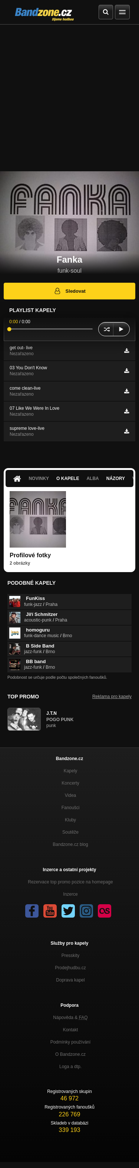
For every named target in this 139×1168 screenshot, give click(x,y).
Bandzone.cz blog (70, 844)
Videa (70, 795)
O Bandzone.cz (70, 1054)
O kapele (67, 478)
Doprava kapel (70, 980)
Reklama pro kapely (112, 696)
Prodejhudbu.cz (70, 967)
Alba (92, 478)
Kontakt (70, 1029)
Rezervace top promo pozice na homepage (70, 882)
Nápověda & (70, 1017)
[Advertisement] (69, 98)
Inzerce (70, 894)
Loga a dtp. (70, 1066)
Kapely (70, 770)
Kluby (70, 820)
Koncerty (70, 783)
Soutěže (70, 832)
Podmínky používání (70, 1042)
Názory (115, 478)
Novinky (39, 478)
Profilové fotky (30, 555)
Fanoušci (71, 807)
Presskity (71, 955)
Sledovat (69, 291)
